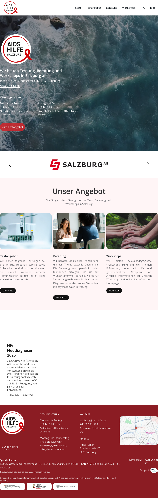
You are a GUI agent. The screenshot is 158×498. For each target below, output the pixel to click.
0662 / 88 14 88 (10, 86)
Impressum (135, 461)
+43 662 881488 (89, 427)
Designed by (145, 470)
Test (3, 256)
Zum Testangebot (12, 128)
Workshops (129, 7)
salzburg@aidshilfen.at (93, 423)
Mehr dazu (7, 291)
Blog (153, 7)
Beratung (111, 7)
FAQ (143, 7)
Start (78, 7)
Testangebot (93, 7)
